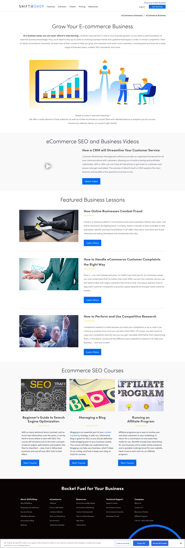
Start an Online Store (57, 516)
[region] (92, 543)
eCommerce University (114, 512)
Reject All (141, 543)
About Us (138, 503)
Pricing (82, 6)
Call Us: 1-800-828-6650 (144, 520)
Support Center (112, 503)
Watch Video (91, 181)
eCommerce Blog (27, 520)
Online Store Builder (57, 525)
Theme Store (81, 525)
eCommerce (54, 520)
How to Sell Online (56, 507)
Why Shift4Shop (26, 503)
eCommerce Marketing (85, 507)
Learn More (92, 242)
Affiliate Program (141, 516)
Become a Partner (141, 512)
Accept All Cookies (160, 543)
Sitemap (24, 525)
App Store (80, 520)
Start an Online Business (85, 516)
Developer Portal (112, 516)
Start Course (30, 462)
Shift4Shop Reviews (28, 516)
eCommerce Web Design (85, 503)
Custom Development (84, 512)
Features (51, 6)
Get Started (157, 6)
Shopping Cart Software (30, 507)
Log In (142, 6)
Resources (93, 6)
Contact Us (139, 507)
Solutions (62, 6)
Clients (72, 6)
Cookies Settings (122, 543)
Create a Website (56, 512)
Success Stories (26, 512)
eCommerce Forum (113, 507)
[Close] (181, 543)
